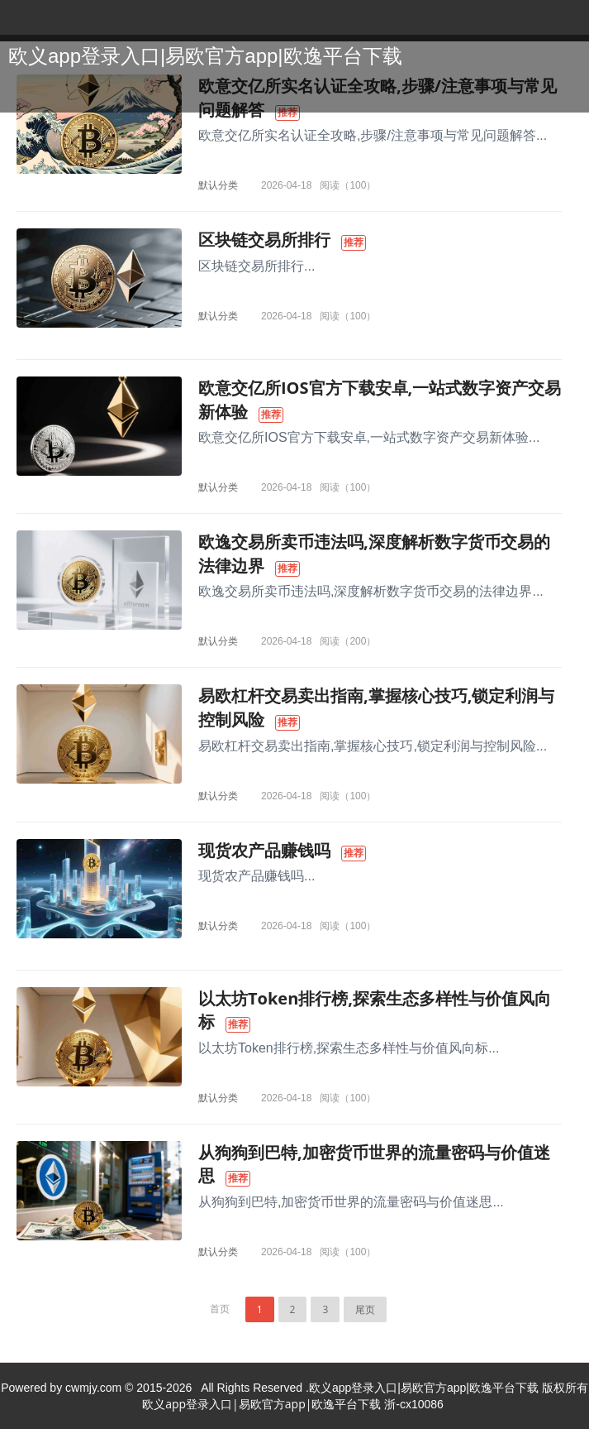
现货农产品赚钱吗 (264, 850)
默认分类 (218, 185)
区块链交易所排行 (264, 239)
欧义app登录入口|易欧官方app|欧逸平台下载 (205, 56)
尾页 (365, 1309)
